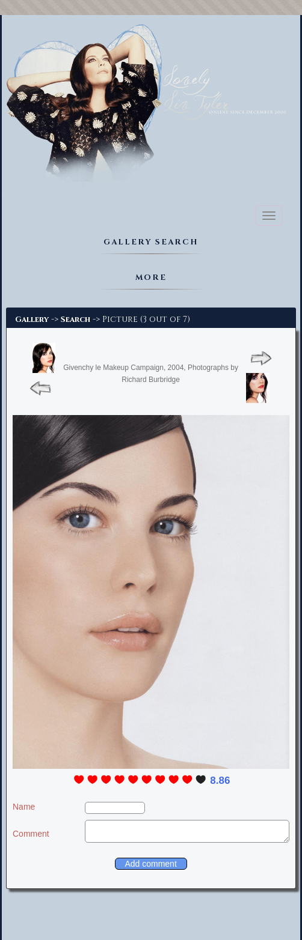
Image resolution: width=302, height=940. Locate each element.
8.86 (220, 780)
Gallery (32, 319)
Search (75, 319)
